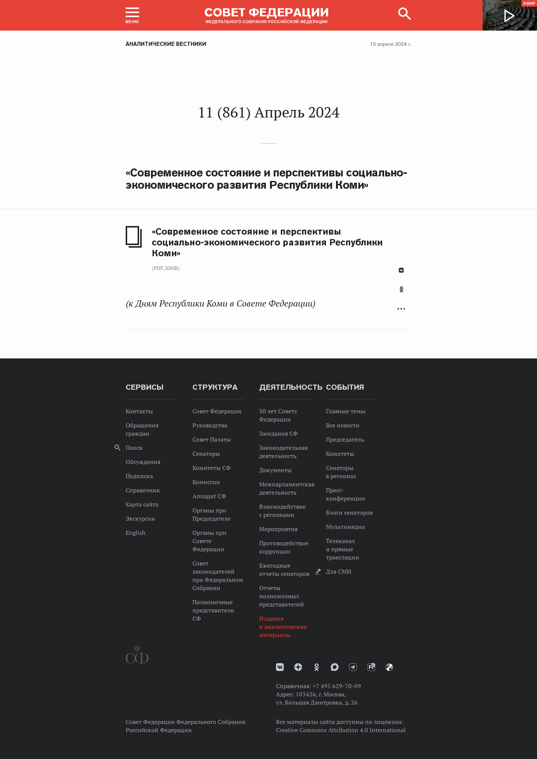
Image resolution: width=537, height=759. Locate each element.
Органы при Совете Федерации (209, 541)
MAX (335, 667)
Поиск (134, 447)
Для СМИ (338, 571)
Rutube (371, 667)
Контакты (139, 411)
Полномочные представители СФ (213, 610)
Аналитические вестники (166, 44)
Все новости (342, 425)
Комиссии (206, 482)
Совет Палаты (211, 439)
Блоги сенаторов (349, 512)
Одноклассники (401, 289)
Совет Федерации (217, 411)
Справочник (143, 490)
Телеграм (353, 667)
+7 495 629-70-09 (337, 686)
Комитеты (340, 453)
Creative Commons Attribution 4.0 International (341, 730)
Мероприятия (278, 529)
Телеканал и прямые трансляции (342, 549)
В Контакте (401, 270)
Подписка (139, 476)
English (135, 532)
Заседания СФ (278, 433)
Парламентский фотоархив (389, 667)
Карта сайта (142, 504)
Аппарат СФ (209, 496)
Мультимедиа (345, 526)
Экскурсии (140, 518)
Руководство (209, 425)
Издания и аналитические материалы (283, 627)
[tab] (401, 293)
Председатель (345, 439)
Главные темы (345, 411)
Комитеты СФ (211, 467)
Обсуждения (143, 461)
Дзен (298, 667)
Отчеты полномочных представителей (281, 596)
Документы (275, 470)
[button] (132, 15)
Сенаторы (206, 453)
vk (280, 667)
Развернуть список (401, 309)
